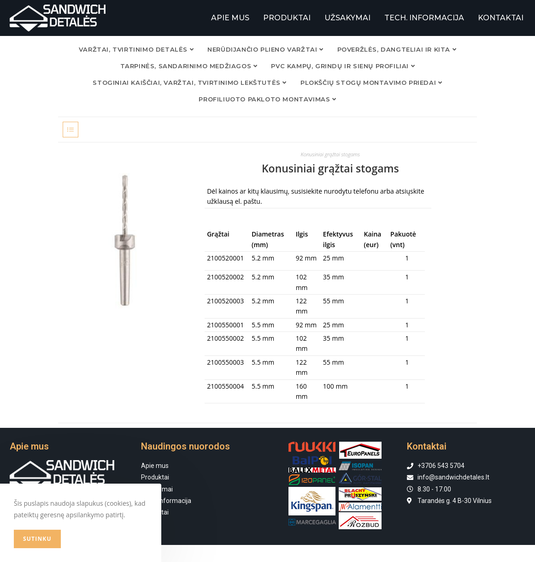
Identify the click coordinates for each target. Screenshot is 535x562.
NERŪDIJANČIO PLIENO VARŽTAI (265, 49)
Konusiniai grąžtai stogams (330, 154)
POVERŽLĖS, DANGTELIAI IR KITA (397, 49)
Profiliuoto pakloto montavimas (267, 98)
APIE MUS (230, 17)
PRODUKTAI (287, 17)
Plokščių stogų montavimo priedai (371, 82)
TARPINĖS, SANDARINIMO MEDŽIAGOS (189, 65)
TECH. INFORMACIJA (424, 17)
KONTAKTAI (500, 17)
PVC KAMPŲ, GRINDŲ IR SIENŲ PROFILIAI (343, 65)
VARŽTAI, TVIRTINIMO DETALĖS (136, 49)
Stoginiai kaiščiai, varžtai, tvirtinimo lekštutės (190, 82)
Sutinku (37, 539)
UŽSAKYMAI (347, 17)
